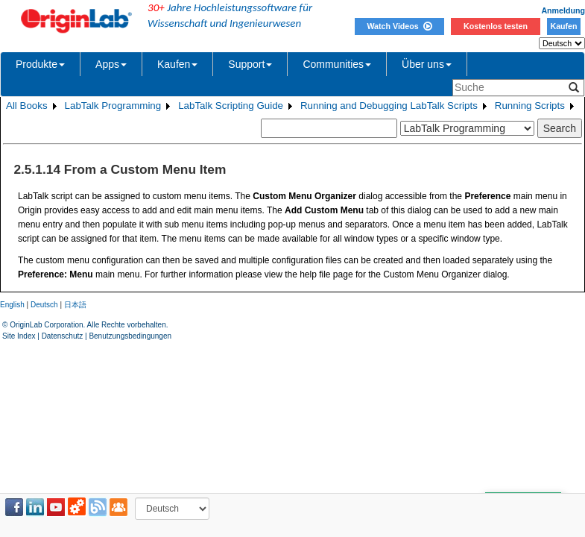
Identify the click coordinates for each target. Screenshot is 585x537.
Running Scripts (530, 105)
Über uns (427, 64)
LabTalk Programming (113, 105)
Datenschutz (62, 336)
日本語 (75, 305)
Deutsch (44, 305)
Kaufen (563, 26)
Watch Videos (399, 26)
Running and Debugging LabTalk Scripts (389, 105)
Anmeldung (563, 10)
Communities (337, 64)
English (12, 305)
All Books (27, 105)
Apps (111, 64)
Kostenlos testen (496, 26)
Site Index (18, 336)
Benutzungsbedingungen (130, 336)
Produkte (40, 64)
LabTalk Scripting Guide (230, 105)
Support (250, 64)
